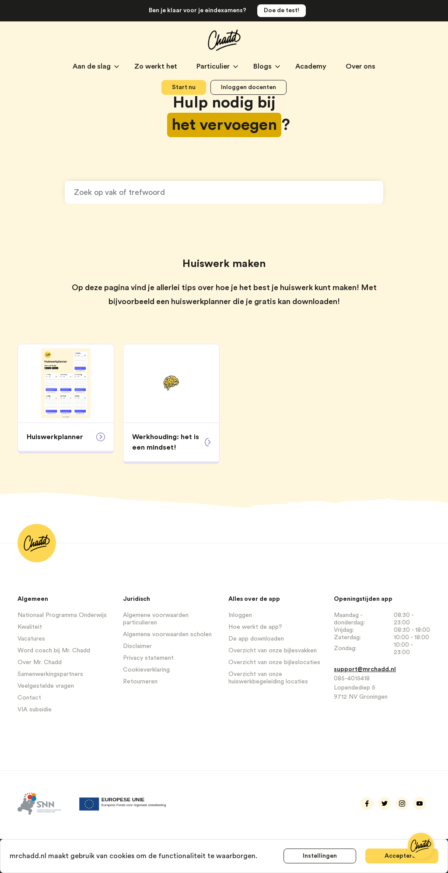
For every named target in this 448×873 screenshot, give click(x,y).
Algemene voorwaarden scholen (167, 634)
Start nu (184, 87)
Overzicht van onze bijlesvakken (272, 651)
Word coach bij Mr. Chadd (54, 651)
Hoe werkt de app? (255, 627)
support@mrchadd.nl (365, 669)
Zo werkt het (156, 66)
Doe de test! (281, 10)
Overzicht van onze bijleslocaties (274, 662)
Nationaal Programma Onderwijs (62, 615)
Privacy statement (148, 658)
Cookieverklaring (146, 670)
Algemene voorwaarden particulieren (156, 619)
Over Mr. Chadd (40, 662)
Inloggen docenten (248, 87)
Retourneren (140, 682)
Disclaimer (137, 646)
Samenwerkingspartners (50, 674)
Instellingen (320, 856)
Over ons (360, 66)
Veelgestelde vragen (46, 686)
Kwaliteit (30, 627)
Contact (29, 698)
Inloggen (240, 615)
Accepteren (402, 856)
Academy (311, 66)
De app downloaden (256, 639)
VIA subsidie (35, 710)
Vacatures (31, 639)
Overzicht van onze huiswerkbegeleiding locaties (268, 678)
